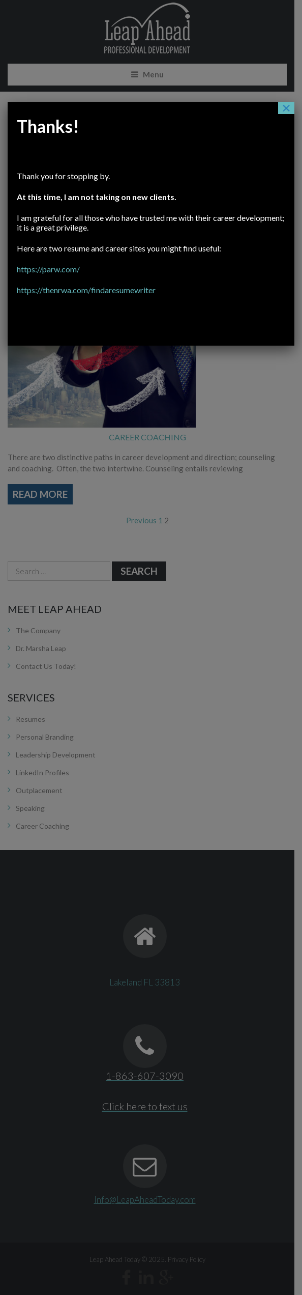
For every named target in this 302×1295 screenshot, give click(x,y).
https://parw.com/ (106, 249)
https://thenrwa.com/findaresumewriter (144, 270)
